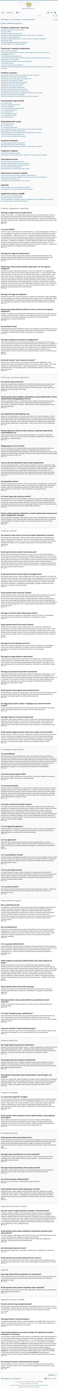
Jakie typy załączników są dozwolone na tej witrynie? (15, 187)
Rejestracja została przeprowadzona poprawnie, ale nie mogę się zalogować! (22, 35)
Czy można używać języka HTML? (10, 105)
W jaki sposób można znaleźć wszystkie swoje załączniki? (17, 189)
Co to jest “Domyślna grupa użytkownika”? (12, 134)
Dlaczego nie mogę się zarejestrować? (11, 33)
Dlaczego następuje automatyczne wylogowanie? (14, 42)
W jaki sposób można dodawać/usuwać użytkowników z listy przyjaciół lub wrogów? (24, 155)
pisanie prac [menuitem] (37, 1385)
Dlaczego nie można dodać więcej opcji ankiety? (14, 82)
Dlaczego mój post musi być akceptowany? (13, 94)
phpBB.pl (7, 455)
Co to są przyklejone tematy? (9, 113)
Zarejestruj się (14, 15)
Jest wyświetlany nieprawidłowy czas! (11, 56)
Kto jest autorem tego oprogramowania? (12, 196)
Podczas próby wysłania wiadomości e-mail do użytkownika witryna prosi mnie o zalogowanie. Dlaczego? (27, 67)
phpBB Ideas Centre (32, 1323)
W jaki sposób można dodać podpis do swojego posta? (16, 79)
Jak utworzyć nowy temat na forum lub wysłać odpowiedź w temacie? (20, 75)
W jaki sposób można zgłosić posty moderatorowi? (15, 91)
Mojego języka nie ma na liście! (9, 59)
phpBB (26, 1381)
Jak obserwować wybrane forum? (10, 179)
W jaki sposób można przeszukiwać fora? (12, 161)
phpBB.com (17, 455)
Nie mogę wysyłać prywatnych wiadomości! (13, 143)
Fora (19, 12)
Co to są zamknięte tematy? (8, 115)
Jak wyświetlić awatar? (7, 63)
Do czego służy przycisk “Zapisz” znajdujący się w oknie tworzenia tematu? (21, 93)
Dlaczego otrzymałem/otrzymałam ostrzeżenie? (14, 89)
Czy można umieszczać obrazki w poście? (12, 108)
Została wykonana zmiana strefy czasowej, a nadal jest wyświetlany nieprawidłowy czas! (25, 58)
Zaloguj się (5, 15)
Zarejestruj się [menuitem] (56, 13)
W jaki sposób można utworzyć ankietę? (12, 80)
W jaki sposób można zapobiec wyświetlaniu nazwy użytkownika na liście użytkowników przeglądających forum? (25, 53)
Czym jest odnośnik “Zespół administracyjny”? (13, 136)
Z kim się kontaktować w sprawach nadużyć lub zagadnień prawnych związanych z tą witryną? (27, 199)
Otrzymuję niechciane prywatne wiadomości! (13, 144)
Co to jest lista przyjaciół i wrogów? (10, 153)
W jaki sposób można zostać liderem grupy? (13, 131)
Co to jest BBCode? (6, 103)
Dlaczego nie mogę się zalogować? (11, 37)
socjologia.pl (9, 12)
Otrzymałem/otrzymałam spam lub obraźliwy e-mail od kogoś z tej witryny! (21, 146)
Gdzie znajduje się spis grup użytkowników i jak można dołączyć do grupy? (21, 129)
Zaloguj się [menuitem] (52, 13)
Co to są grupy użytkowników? (9, 127)
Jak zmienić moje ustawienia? (9, 51)
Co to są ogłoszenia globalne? (9, 110)
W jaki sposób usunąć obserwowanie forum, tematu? (15, 180)
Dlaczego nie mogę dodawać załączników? (13, 87)
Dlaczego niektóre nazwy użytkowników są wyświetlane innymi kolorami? (21, 132)
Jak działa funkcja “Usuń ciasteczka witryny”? (13, 44)
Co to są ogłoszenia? (7, 112)
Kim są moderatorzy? (7, 125)
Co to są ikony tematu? (7, 117)
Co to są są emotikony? (7, 106)
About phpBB (4, 1311)
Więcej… (3, 13)
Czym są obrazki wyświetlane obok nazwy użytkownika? (16, 61)
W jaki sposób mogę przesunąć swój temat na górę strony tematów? (20, 96)
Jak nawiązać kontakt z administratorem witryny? (14, 201)
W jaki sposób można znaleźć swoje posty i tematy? (15, 168)
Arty (26, 1383)
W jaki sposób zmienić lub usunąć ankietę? (13, 84)
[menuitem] (48, 12)
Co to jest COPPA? (6, 32)
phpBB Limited (49, 1306)
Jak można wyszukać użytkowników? (11, 167)
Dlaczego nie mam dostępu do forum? (11, 85)
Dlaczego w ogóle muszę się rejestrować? (12, 30)
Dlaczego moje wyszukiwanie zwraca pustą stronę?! (15, 165)
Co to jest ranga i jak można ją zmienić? (12, 65)
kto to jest (32, 1340)
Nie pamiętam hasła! (6, 40)
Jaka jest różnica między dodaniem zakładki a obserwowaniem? (18, 175)
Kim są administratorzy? (7, 124)
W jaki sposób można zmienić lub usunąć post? (14, 77)
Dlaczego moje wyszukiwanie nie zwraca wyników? (15, 163)
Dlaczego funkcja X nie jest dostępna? (11, 197)
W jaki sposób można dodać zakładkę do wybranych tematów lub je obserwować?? (24, 177)
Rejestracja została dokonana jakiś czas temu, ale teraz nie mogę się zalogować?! (23, 39)
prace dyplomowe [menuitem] (44, 1385)
